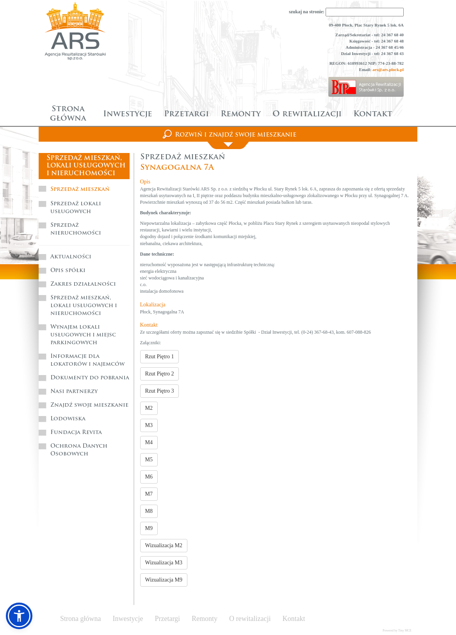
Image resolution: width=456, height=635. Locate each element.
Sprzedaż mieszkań (80, 189)
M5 (149, 459)
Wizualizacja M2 (163, 545)
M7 (149, 494)
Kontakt (372, 114)
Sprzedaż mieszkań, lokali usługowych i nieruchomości (83, 306)
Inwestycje (127, 114)
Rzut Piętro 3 (159, 391)
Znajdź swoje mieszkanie (89, 405)
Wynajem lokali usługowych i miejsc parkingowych (83, 335)
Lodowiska (68, 419)
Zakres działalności (83, 284)
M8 (149, 511)
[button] (19, 616)
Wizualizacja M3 (163, 563)
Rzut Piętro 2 (159, 374)
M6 (149, 477)
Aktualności (70, 257)
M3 (149, 425)
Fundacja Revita (76, 433)
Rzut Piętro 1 (159, 356)
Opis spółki (68, 271)
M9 (149, 528)
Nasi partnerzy (74, 392)
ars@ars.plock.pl (388, 69)
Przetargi (186, 114)
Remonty (241, 114)
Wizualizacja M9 (163, 580)
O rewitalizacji (307, 114)
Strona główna (68, 114)
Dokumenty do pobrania (89, 378)
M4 (149, 442)
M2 (149, 408)
